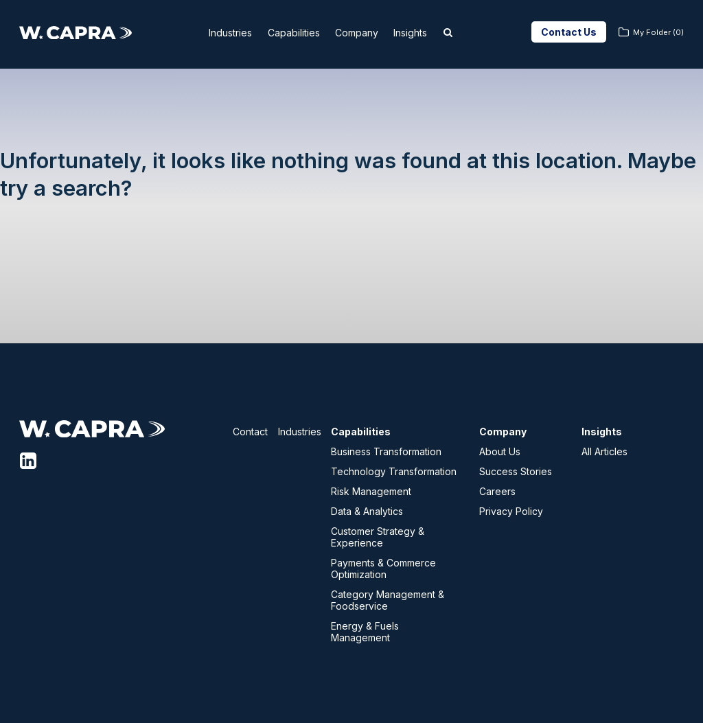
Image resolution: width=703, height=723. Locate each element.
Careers (497, 491)
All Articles (604, 451)
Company (366, 32)
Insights (428, 32)
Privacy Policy (511, 511)
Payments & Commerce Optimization (383, 568)
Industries (218, 32)
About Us (499, 451)
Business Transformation (386, 451)
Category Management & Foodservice (387, 600)
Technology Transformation (394, 471)
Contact (250, 431)
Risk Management (371, 491)
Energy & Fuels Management (365, 631)
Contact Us (569, 32)
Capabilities (293, 32)
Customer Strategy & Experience (377, 537)
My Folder (658, 32)
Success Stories (515, 471)
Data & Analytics (367, 511)
